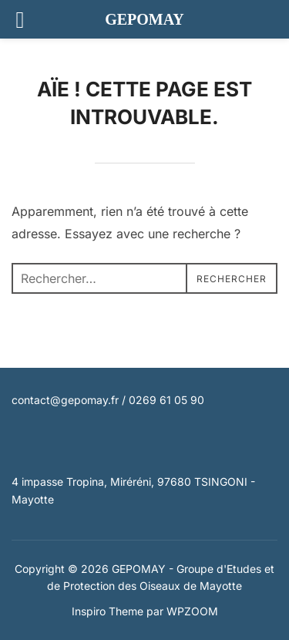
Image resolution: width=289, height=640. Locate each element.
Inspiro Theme (107, 611)
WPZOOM (192, 611)
